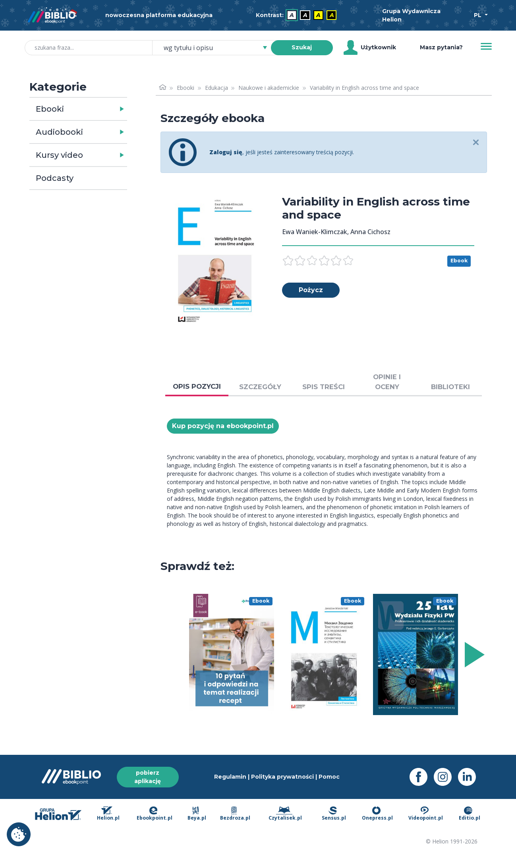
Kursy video (59, 155)
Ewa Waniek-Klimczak (314, 231)
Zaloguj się (225, 152)
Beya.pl (196, 814)
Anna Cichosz (370, 231)
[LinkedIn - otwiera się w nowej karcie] (470, 777)
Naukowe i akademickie (268, 87)
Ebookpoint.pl (154, 814)
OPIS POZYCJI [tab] (197, 386)
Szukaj (302, 47)
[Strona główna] (163, 87)
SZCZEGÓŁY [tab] (260, 387)
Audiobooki (59, 132)
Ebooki (50, 109)
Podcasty (54, 178)
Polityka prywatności (282, 776)
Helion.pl (108, 814)
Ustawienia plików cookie (18, 834)
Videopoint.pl (425, 814)
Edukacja (216, 87)
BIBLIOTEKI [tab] (450, 387)
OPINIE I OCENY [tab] (387, 382)
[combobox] (216, 47)
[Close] (476, 142)
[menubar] (297, 15)
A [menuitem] (292, 15)
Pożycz (311, 290)
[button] (98, 109)
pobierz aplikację (147, 777)
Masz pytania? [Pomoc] (441, 47)
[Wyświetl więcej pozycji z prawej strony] (473, 655)
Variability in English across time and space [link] (364, 87)
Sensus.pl (334, 814)
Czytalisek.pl (285, 814)
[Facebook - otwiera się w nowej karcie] (422, 777)
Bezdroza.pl (235, 814)
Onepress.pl (377, 814)
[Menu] (486, 46)
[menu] (231, 654)
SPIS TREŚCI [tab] (323, 387)
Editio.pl (469, 814)
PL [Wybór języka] (478, 15)
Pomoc (329, 776)
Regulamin (230, 776)
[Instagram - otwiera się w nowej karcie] (446, 777)
